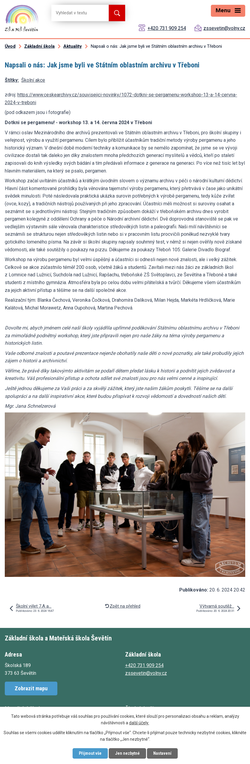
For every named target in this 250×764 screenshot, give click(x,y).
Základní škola (39, 46)
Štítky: (12, 80)
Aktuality (72, 46)
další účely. (139, 723)
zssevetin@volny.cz (224, 28)
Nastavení (162, 753)
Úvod (10, 46)
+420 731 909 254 (167, 28)
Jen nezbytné (127, 753)
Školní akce (33, 80)
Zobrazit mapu (31, 688)
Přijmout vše (90, 753)
